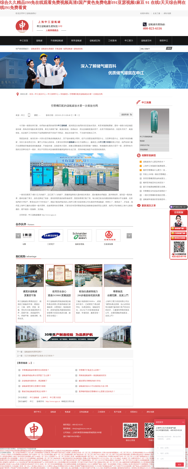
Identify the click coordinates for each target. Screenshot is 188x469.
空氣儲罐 (58, 49)
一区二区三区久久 (125, 452)
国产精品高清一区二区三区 (83, 454)
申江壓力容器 (105, 142)
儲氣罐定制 (95, 40)
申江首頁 (24, 40)
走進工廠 (156, 13)
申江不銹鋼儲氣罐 (146, 137)
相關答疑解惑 (149, 155)
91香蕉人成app (52, 466)
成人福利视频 (74, 468)
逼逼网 (2, 464)
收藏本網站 (144, 13)
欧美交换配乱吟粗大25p (159, 468)
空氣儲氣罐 (144, 149)
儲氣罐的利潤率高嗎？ (33, 352)
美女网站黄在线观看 (38, 468)
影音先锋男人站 (51, 462)
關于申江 (37, 412)
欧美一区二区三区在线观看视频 (51, 464)
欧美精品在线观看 (24, 460)
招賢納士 (134, 412)
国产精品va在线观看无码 (141, 466)
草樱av (85, 458)
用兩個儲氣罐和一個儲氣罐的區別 (92, 375)
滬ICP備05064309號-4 (71, 436)
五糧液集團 (109, 244)
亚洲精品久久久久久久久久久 (52, 460)
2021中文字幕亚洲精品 (106, 460)
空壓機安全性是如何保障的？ (155, 191)
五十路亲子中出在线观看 (123, 466)
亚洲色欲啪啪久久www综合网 (143, 452)
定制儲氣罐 (84, 412)
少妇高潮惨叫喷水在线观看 (67, 462)
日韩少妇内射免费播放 (110, 452)
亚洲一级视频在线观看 (79, 456)
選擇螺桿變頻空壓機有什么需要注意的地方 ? (97, 391)
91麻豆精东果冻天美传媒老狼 (71, 458)
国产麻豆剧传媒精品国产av (35, 462)
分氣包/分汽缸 (145, 145)
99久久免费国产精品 (95, 464)
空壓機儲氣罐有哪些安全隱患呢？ (35, 370)
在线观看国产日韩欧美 (43, 452)
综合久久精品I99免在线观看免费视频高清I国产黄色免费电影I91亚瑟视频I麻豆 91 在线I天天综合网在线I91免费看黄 (39, 451)
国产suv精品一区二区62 (40, 456)
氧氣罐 (142, 141)
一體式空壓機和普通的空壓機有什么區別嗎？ (155, 195)
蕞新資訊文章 (149, 205)
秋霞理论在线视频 (110, 468)
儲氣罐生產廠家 (47, 49)
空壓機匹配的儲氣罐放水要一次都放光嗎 (86, 94)
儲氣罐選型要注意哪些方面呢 (34, 386)
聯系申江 (164, 40)
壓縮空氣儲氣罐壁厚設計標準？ (34, 391)
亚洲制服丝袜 (96, 452)
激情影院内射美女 (124, 468)
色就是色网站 (8, 456)
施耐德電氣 (80, 244)
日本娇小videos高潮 (12, 464)
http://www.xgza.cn (53, 401)
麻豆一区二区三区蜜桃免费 (63, 454)
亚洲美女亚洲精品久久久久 (141, 468)
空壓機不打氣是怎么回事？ (90, 370)
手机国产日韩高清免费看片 (20, 468)
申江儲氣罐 (62, 126)
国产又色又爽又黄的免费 (121, 454)
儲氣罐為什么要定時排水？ (154, 162)
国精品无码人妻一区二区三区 (108, 462)
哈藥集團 (23, 244)
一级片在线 (64, 468)
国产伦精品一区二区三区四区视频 (41, 454)
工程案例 (112, 40)
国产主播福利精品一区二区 (87, 460)
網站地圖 (167, 13)
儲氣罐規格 (78, 49)
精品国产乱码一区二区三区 (123, 456)
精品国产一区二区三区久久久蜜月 (127, 460)
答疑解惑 (64, 94)
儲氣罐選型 (35, 49)
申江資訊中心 (40, 94)
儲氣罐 (39, 40)
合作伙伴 (25, 224)
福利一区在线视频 (109, 464)
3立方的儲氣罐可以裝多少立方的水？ (39, 356)
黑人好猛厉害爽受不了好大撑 (23, 452)
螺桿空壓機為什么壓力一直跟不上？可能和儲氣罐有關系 (155, 170)
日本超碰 (15, 466)
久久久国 (99, 468)
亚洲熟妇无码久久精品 (66, 466)
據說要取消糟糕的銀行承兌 (90, 381)
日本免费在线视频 (69, 464)
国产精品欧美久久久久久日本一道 (100, 458)
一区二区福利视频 (52, 468)
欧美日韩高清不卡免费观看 (138, 464)
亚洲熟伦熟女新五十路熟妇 (140, 454)
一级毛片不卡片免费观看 (27, 458)
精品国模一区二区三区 (45, 458)
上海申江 (44, 397)
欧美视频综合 (82, 464)
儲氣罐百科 (146, 40)
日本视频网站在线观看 (20, 454)
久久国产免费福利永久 (141, 456)
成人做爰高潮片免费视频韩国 (129, 462)
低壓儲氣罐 (67, 49)
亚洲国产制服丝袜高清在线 (84, 466)
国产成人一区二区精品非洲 (97, 456)
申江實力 (129, 40)
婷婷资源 (57, 458)
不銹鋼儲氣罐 (57, 40)
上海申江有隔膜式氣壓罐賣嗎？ (155, 166)
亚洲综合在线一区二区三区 (81, 452)
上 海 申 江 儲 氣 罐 (48, 22)
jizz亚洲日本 (36, 460)
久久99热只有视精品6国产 (104, 466)
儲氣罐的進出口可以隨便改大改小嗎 (93, 386)
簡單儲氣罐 (76, 40)
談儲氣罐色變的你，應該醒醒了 (34, 381)
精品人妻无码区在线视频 (22, 456)
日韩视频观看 (145, 460)
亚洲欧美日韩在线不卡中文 (29, 464)
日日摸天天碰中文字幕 (88, 468)
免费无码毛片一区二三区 (140, 458)
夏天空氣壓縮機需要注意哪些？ (155, 187)
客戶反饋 (117, 412)
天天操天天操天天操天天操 (87, 462)
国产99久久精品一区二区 (102, 454)
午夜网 (110, 456)
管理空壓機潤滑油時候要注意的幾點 (155, 178)
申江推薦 (146, 102)
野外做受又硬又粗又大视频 (61, 452)
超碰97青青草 (5, 468)
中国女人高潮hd (122, 464)
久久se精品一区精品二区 (122, 458)
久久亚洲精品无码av (148, 462)
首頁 (31, 94)
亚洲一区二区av (25, 466)
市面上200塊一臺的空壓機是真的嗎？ (155, 174)
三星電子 (52, 244)
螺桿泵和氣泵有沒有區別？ (154, 183)
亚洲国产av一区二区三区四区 (59, 456)
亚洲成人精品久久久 (39, 466)
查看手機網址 (29, 116)
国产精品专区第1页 (70, 460)
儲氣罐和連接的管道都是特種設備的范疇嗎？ (155, 199)
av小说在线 (21, 462)
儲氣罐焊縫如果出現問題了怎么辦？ (36, 375)
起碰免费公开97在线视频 (9, 458)
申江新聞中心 (53, 94)
